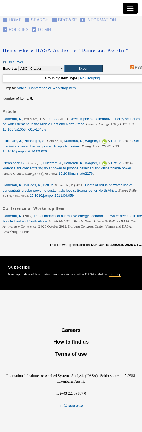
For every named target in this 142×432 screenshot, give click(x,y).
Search (40, 20)
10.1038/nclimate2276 (75, 174)
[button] (83, 68)
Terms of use (71, 354)
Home (15, 20)
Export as (10, 68)
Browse (67, 20)
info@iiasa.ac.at (71, 405)
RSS (135, 67)
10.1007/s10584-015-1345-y (24, 129)
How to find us (71, 342)
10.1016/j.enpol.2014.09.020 (25, 151)
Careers (70, 330)
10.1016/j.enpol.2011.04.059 (52, 195)
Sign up (115, 274)
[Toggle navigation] (130, 8)
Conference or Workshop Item (52, 88)
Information (101, 20)
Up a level (13, 62)
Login (44, 29)
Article (22, 88)
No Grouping (90, 78)
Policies (19, 29)
